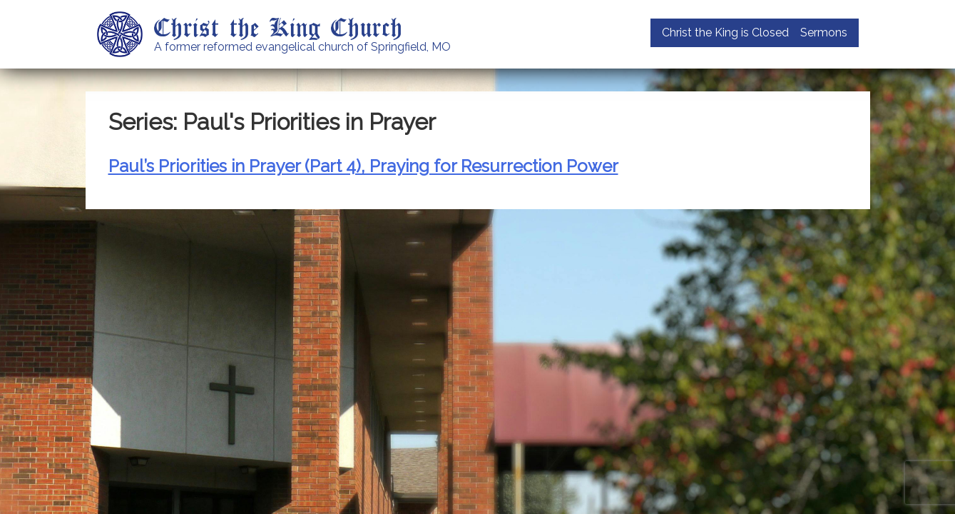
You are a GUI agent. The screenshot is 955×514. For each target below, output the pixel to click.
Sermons (823, 32)
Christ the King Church (278, 26)
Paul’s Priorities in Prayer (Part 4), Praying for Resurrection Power (363, 166)
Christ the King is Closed (725, 32)
